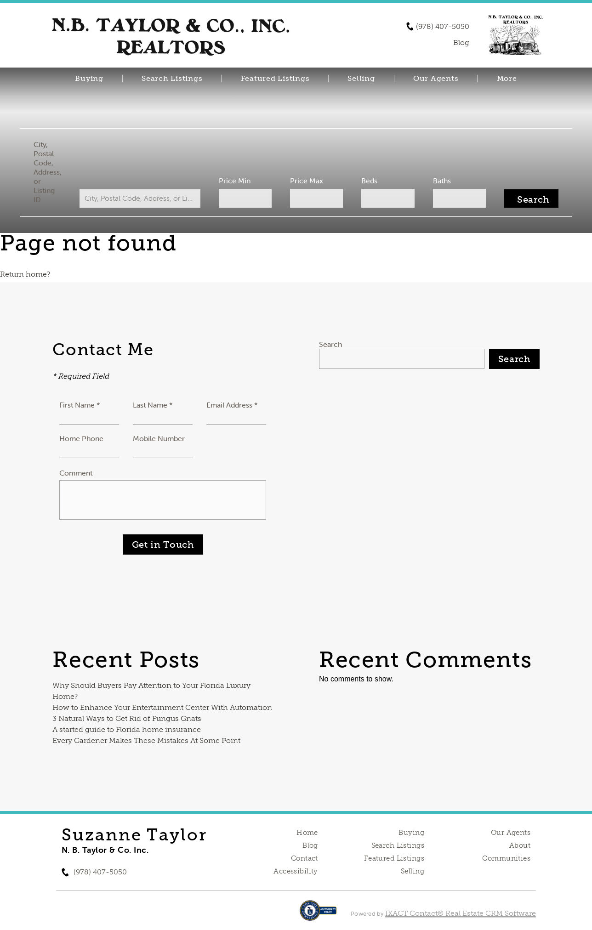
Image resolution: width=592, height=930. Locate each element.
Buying (89, 78)
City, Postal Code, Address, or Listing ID (56, 172)
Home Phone (81, 438)
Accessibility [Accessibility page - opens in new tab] (295, 871)
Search (330, 344)
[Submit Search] (522, 198)
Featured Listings (275, 78)
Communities (506, 858)
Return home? (25, 274)
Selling (361, 78)
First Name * (79, 404)
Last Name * (153, 404)
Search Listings (172, 78)
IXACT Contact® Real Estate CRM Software (460, 913)
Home (307, 832)
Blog (310, 845)
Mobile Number (159, 438)
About (519, 845)
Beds (366, 180)
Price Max (306, 180)
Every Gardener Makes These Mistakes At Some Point (146, 740)
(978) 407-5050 (442, 26)
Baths (435, 180)
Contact (304, 858)
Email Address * (232, 404)
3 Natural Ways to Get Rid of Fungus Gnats (126, 718)
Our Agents (436, 78)
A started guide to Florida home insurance (126, 729)
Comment (75, 472)
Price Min (237, 180)
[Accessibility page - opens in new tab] (318, 915)
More (507, 78)
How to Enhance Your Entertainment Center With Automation (162, 707)
